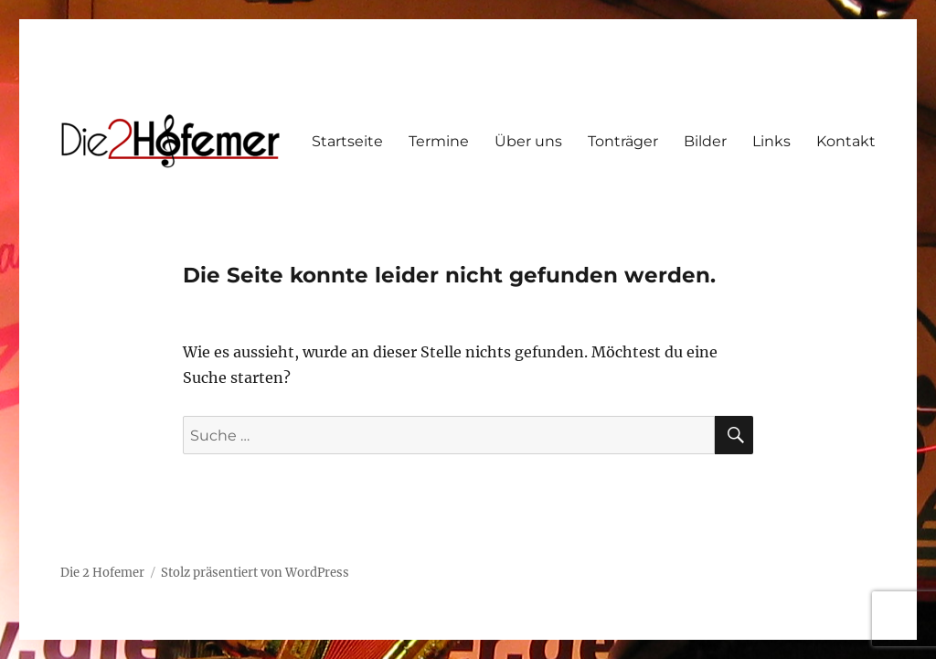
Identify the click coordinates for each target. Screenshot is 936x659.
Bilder (705, 141)
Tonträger (623, 141)
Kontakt (846, 141)
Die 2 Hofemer (102, 572)
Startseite (347, 141)
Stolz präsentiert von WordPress (255, 572)
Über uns (528, 141)
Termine (439, 141)
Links (771, 141)
